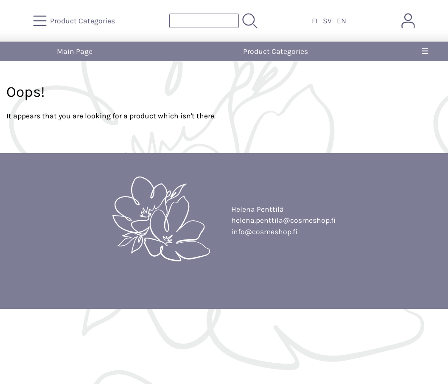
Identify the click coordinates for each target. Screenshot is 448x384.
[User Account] (408, 21)
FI (315, 21)
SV (327, 21)
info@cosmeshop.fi (264, 231)
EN (341, 21)
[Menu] (425, 51)
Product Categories (275, 51)
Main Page (74, 51)
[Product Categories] (75, 21)
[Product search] (204, 21)
